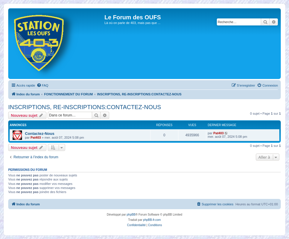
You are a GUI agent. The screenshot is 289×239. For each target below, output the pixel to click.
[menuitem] (42, 85)
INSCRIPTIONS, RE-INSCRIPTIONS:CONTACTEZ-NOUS (84, 107)
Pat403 (36, 137)
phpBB (131, 214)
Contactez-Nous (39, 133)
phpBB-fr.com (152, 219)
